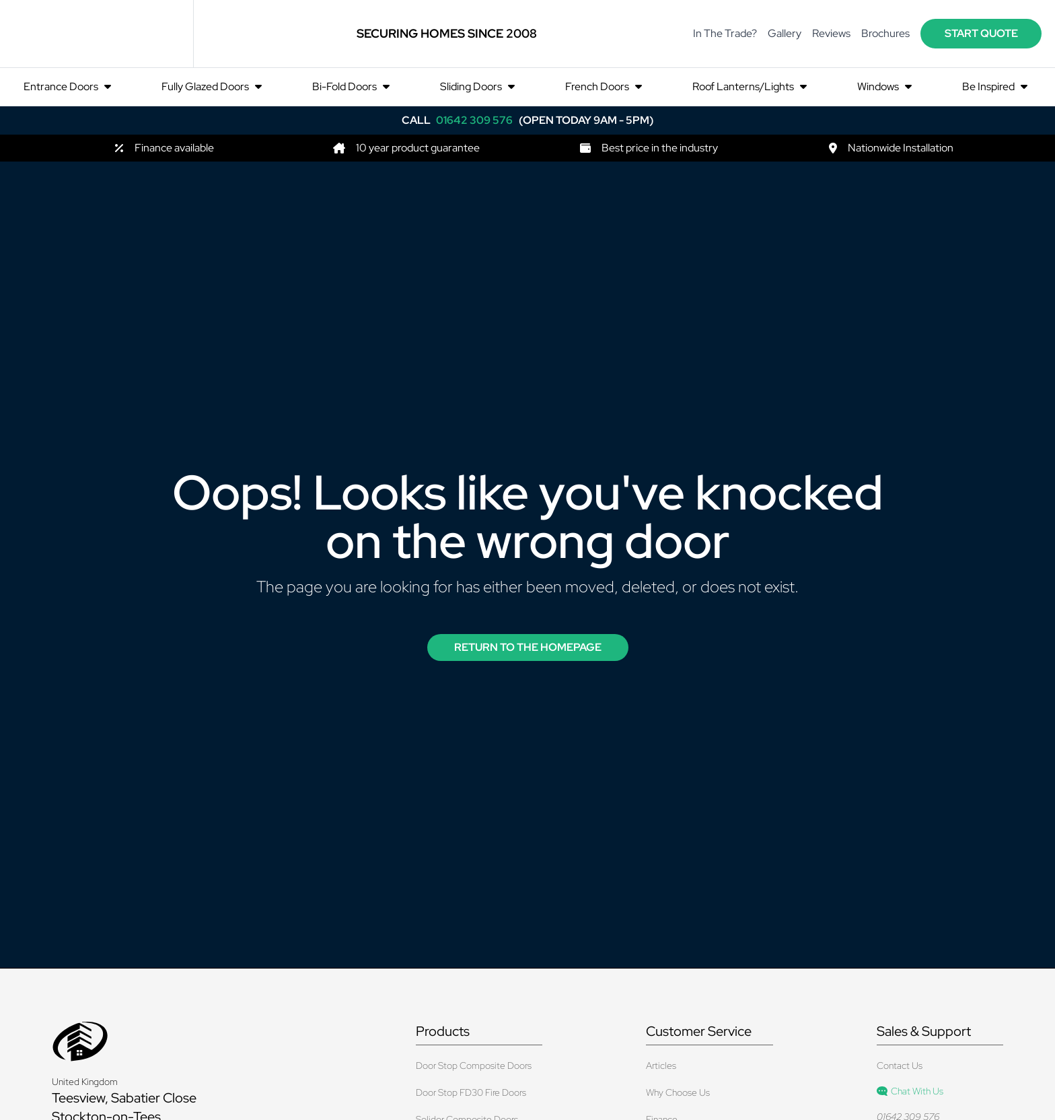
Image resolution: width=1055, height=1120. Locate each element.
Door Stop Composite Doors (474, 1065)
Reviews (831, 33)
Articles (661, 1065)
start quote (981, 33)
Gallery (784, 33)
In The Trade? (725, 33)
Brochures (885, 33)
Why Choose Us (678, 1092)
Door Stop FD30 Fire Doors (471, 1092)
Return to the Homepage (528, 647)
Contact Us (899, 1065)
